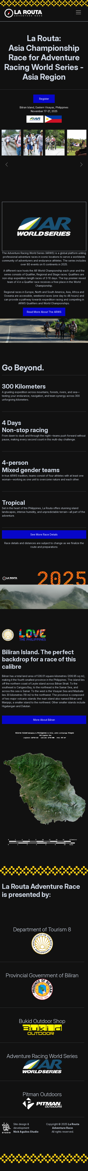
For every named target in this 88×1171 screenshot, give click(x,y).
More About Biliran (44, 719)
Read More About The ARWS (44, 311)
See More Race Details (44, 534)
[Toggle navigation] (78, 13)
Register (44, 98)
